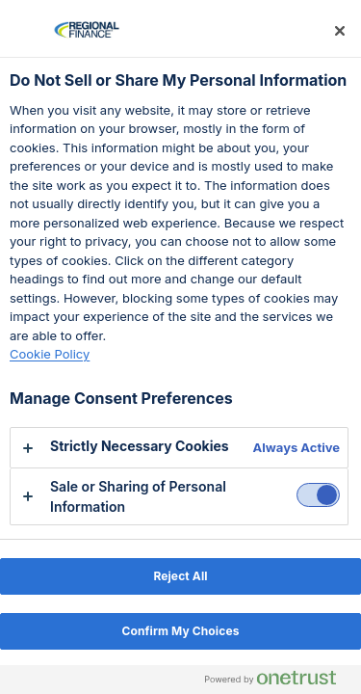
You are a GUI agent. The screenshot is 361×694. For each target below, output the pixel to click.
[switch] (318, 495)
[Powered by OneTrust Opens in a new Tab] (278, 682)
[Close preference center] (340, 31)
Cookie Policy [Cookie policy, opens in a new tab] (50, 353)
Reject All (180, 576)
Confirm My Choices (180, 631)
